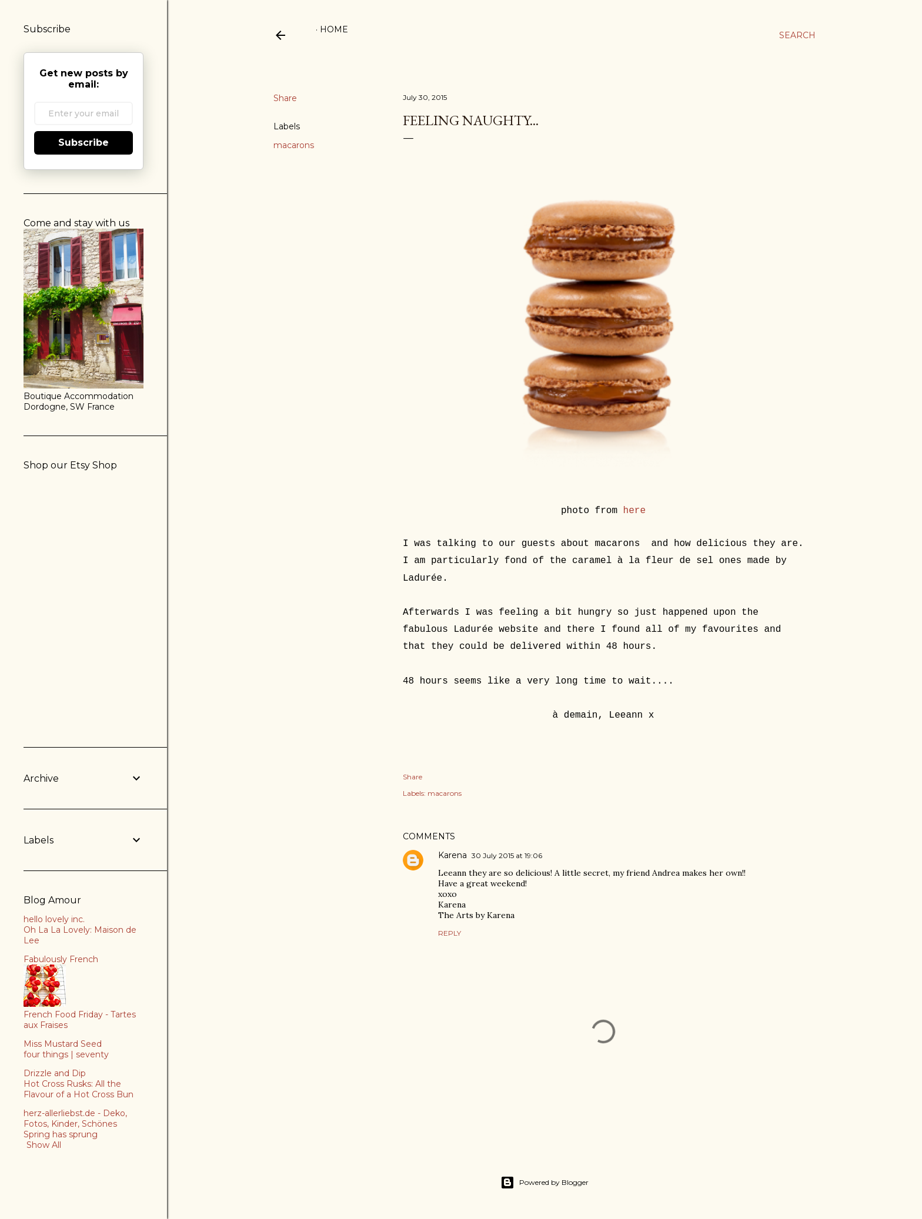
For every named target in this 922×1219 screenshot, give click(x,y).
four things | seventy (66, 1054)
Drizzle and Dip (55, 1073)
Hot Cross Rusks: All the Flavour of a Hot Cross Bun (78, 1089)
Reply (449, 933)
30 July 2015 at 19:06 (507, 855)
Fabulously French (61, 959)
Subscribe (83, 142)
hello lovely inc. (54, 919)
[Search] (797, 35)
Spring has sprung (61, 1134)
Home (334, 29)
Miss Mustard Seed (63, 1044)
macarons (293, 145)
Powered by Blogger (544, 1183)
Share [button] (285, 98)
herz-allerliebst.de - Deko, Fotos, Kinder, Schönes (75, 1118)
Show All (43, 1145)
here (634, 510)
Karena (452, 855)
